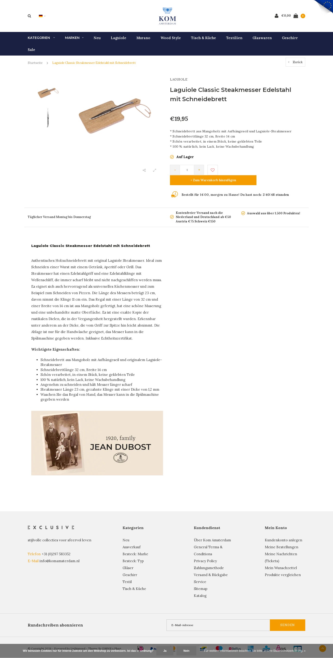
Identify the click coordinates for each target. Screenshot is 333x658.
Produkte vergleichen (283, 567)
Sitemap (200, 581)
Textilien (234, 40)
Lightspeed (78, 641)
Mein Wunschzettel (281, 560)
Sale (31, 52)
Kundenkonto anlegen (283, 533)
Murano (143, 40)
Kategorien (41, 41)
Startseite (35, 66)
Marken (74, 41)
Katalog (200, 588)
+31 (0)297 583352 (56, 547)
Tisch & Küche (203, 40)
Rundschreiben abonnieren (55, 618)
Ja (164, 650)
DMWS (106, 641)
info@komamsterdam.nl (60, 554)
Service (200, 574)
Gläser (128, 560)
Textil (127, 574)
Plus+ (117, 641)
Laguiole (118, 40)
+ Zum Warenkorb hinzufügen (262, 173)
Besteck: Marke (135, 547)
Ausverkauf (132, 540)
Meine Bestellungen (281, 540)
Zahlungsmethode (209, 560)
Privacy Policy (205, 554)
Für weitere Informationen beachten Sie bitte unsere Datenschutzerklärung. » (255, 650)
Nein (186, 650)
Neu (97, 40)
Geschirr (290, 40)
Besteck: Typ (133, 554)
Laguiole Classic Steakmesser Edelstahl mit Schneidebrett (94, 66)
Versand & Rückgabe (211, 567)
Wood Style (170, 40)
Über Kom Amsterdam (212, 533)
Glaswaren (262, 40)
